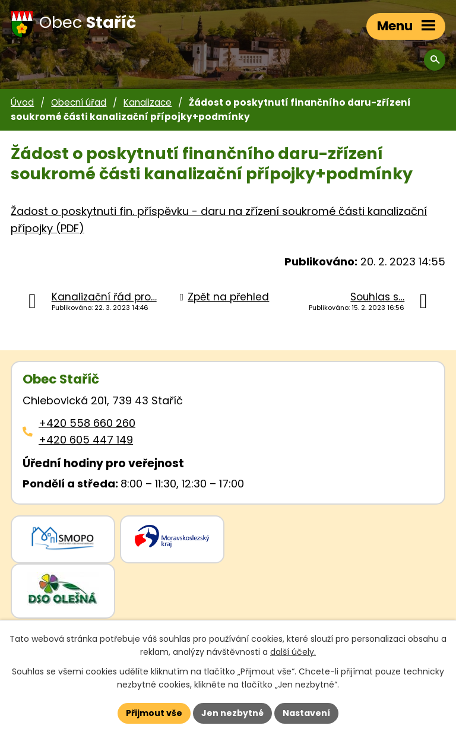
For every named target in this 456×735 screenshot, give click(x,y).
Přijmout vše (154, 713)
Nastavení (306, 713)
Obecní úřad (78, 102)
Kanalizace (148, 102)
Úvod (22, 102)
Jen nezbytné (232, 713)
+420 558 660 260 (87, 423)
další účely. (293, 652)
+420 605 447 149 (86, 439)
